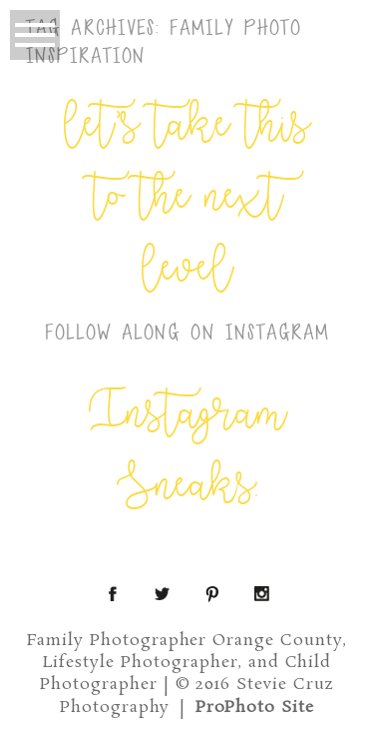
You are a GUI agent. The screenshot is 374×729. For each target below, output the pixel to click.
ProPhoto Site (254, 707)
